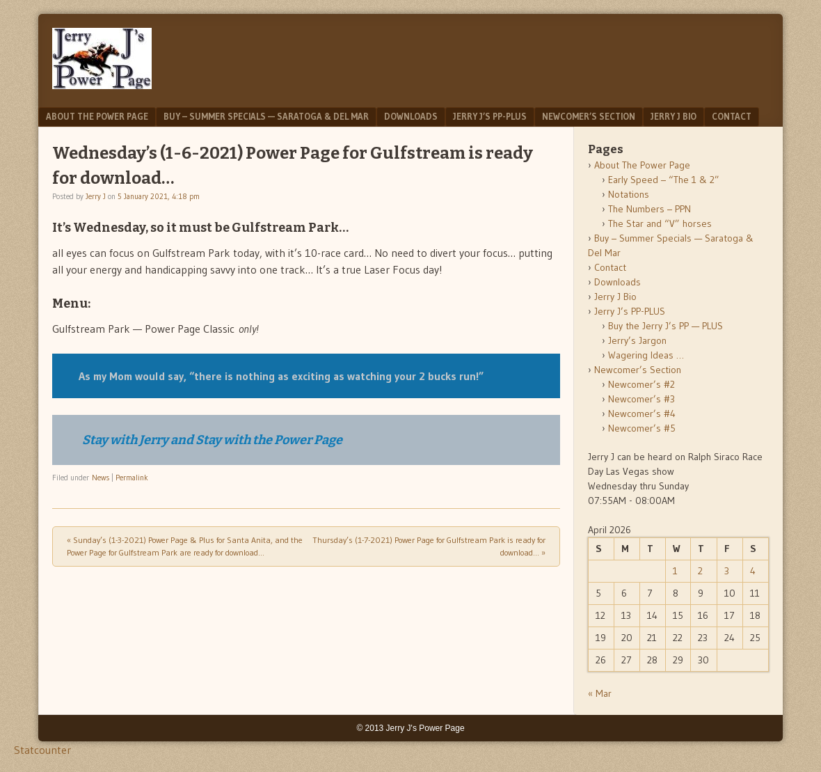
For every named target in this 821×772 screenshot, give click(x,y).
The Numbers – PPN (649, 209)
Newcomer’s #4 (642, 413)
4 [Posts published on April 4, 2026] (753, 571)
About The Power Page (97, 116)
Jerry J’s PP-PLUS (490, 116)
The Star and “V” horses (660, 223)
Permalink (131, 477)
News (100, 477)
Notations (628, 194)
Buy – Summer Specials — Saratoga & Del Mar (266, 116)
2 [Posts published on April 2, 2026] (700, 571)
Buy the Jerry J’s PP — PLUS (665, 326)
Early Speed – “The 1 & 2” (663, 179)
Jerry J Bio (673, 116)
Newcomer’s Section (588, 116)
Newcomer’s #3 (641, 399)
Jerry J (96, 196)
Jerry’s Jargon (637, 340)
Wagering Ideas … (646, 355)
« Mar (600, 693)
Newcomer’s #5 (642, 428)
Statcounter (42, 750)
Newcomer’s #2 (641, 384)
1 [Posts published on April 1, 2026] (675, 571)
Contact (731, 116)
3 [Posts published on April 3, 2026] (726, 571)
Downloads (411, 116)
